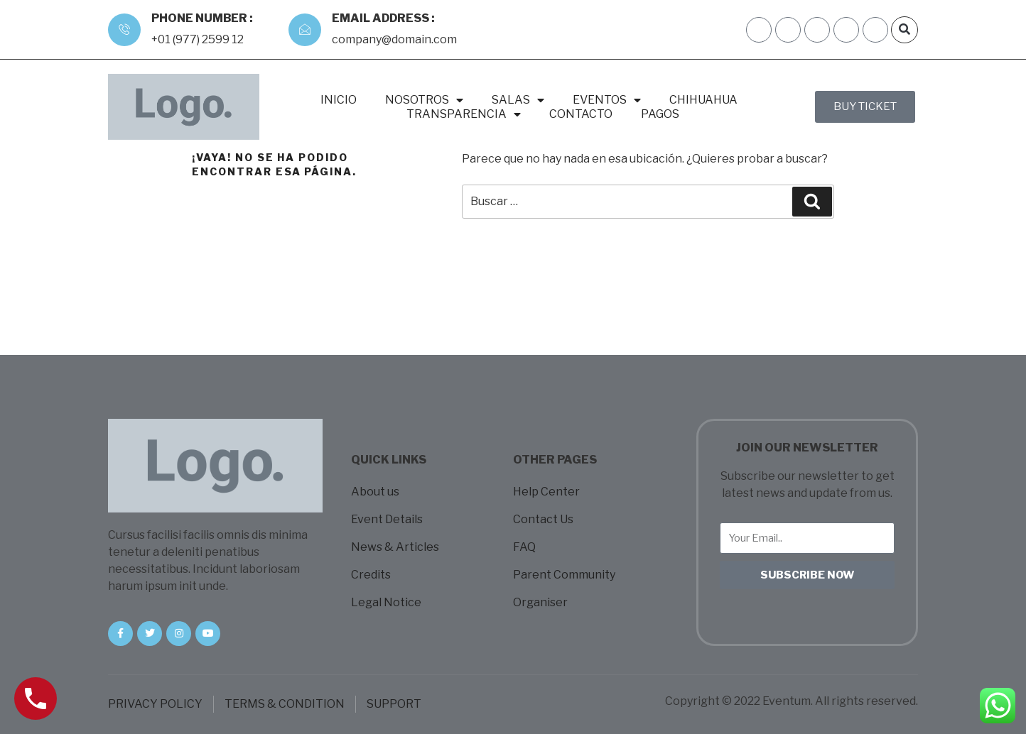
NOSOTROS (424, 100)
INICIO (338, 99)
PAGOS (660, 114)
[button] (904, 30)
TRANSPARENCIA (463, 114)
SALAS (518, 100)
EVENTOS (607, 100)
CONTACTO (580, 114)
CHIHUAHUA (703, 99)
